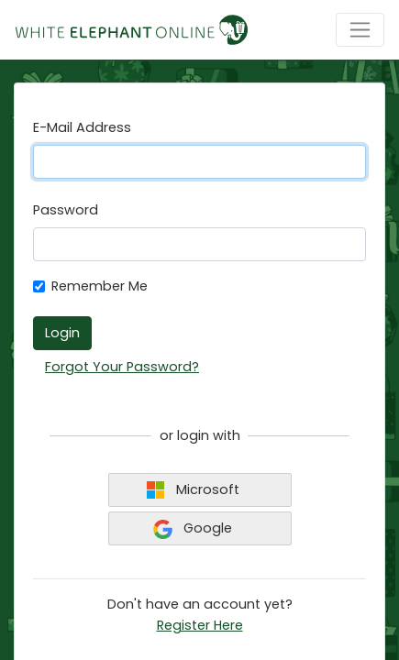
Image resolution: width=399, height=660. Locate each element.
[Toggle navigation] (360, 30)
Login (62, 333)
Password (65, 210)
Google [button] (192, 529)
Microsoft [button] (192, 490)
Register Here (200, 625)
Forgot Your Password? (122, 367)
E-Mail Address (82, 127)
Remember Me (99, 286)
